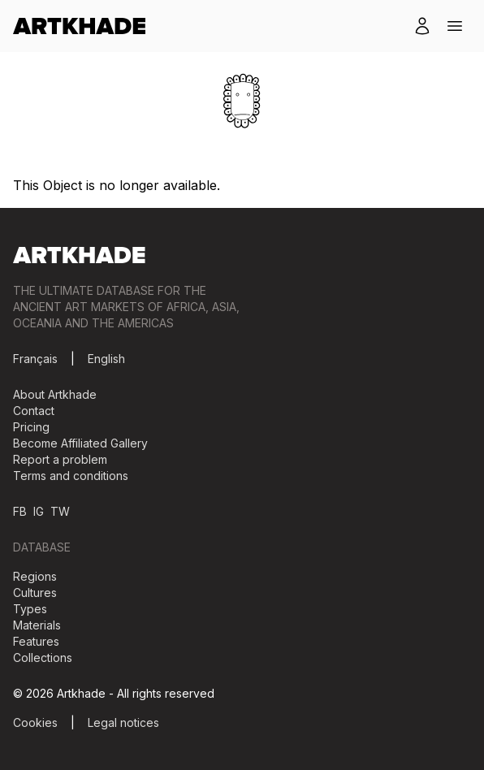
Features (36, 641)
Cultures (35, 592)
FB (20, 511)
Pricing (31, 427)
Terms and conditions (70, 475)
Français (35, 359)
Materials (37, 625)
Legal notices (123, 722)
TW (60, 511)
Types (30, 609)
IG (38, 511)
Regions (35, 576)
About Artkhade (55, 394)
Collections (42, 657)
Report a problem (60, 459)
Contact (33, 410)
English (106, 359)
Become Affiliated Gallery (80, 443)
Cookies (35, 722)
